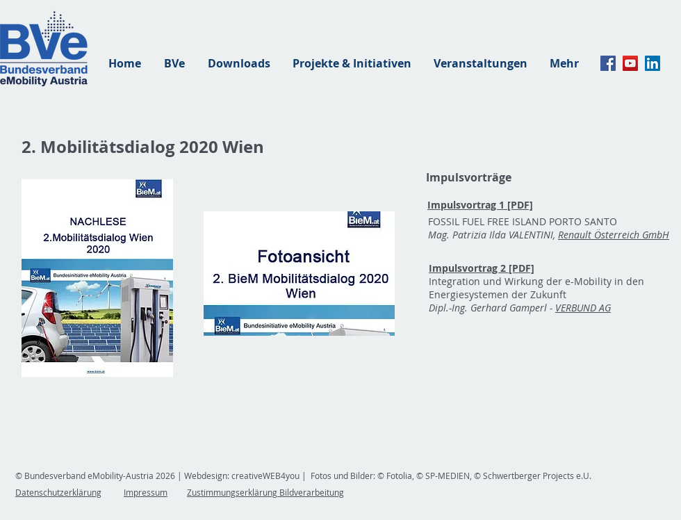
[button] (299, 273)
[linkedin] (652, 63)
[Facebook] (608, 63)
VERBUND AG (583, 307)
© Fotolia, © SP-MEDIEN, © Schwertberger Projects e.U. (483, 475)
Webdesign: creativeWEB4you (242, 475)
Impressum (145, 492)
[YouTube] (630, 63)
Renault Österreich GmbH (613, 234)
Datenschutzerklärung (58, 492)
